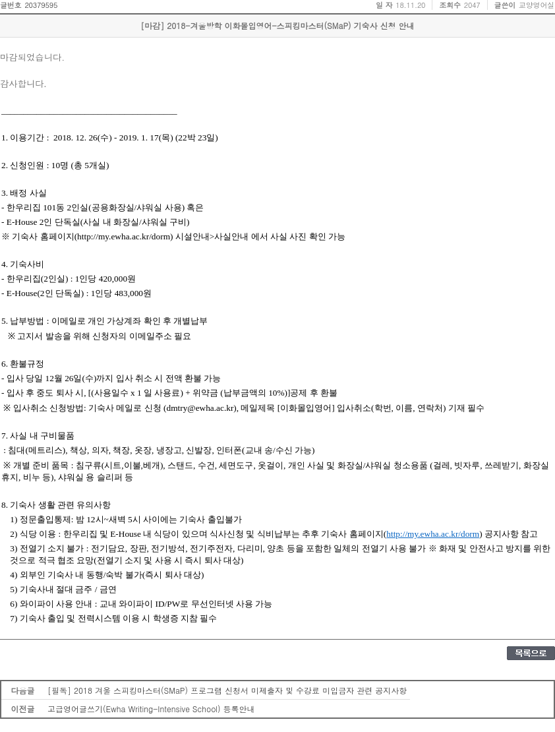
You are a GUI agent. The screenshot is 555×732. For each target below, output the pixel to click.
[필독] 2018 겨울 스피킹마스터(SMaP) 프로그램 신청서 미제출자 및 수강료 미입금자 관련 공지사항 (227, 690)
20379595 (40, 5)
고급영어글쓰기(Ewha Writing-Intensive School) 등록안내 (151, 708)
